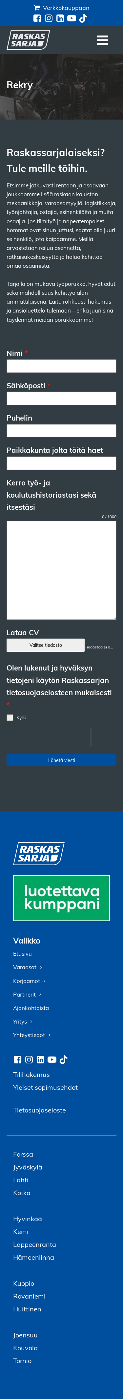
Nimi (17, 353)
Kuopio (23, 1282)
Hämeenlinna (33, 1256)
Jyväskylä (27, 1166)
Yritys (20, 1021)
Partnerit (24, 994)
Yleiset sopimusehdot (45, 1087)
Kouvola (25, 1347)
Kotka (22, 1192)
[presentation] (49, 737)
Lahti (21, 1179)
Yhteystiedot (29, 1035)
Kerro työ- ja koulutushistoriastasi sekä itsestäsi (51, 495)
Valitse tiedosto (46, 645)
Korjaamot (26, 981)
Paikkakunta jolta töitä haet (55, 450)
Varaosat (24, 967)
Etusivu (22, 953)
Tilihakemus (31, 1074)
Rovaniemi (29, 1295)
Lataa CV (23, 632)
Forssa (23, 1153)
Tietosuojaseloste (39, 1109)
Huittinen (27, 1308)
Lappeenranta (34, 1244)
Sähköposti (29, 385)
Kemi (21, 1231)
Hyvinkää (27, 1218)
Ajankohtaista (31, 1008)
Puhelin (19, 418)
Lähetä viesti (61, 760)
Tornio (22, 1360)
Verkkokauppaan (66, 7)
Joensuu (25, 1334)
